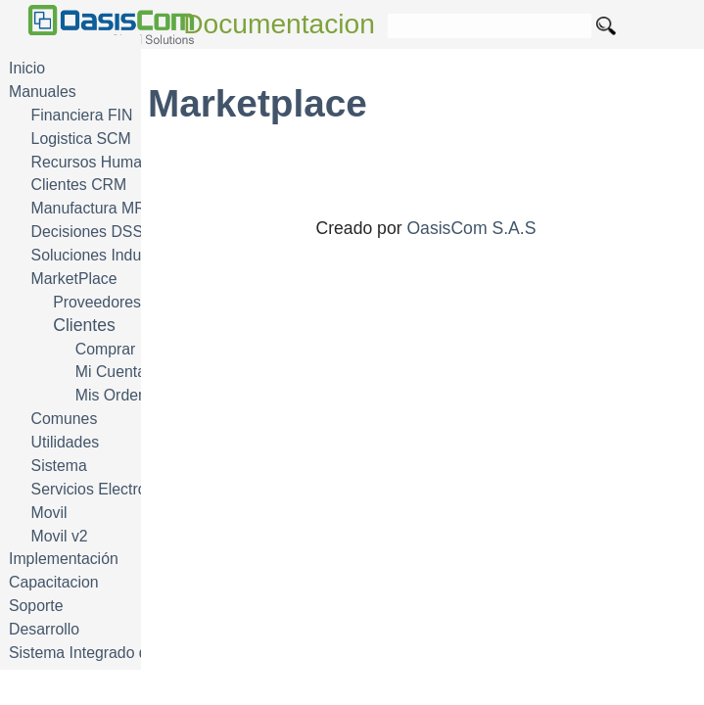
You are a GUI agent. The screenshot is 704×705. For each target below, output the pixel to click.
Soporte (36, 605)
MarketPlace (74, 278)
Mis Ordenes (119, 395)
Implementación (63, 558)
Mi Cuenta (110, 371)
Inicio (27, 68)
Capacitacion (54, 582)
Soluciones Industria (101, 255)
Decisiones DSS (87, 231)
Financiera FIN (82, 115)
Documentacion (279, 24)
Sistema (59, 465)
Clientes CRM (79, 184)
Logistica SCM (81, 138)
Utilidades (65, 442)
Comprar (105, 349)
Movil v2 (59, 536)
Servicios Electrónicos (107, 489)
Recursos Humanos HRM (119, 162)
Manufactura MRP (94, 208)
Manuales (42, 91)
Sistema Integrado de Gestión (111, 652)
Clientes (84, 325)
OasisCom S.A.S (471, 228)
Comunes (64, 418)
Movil (49, 512)
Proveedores (97, 302)
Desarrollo (44, 629)
